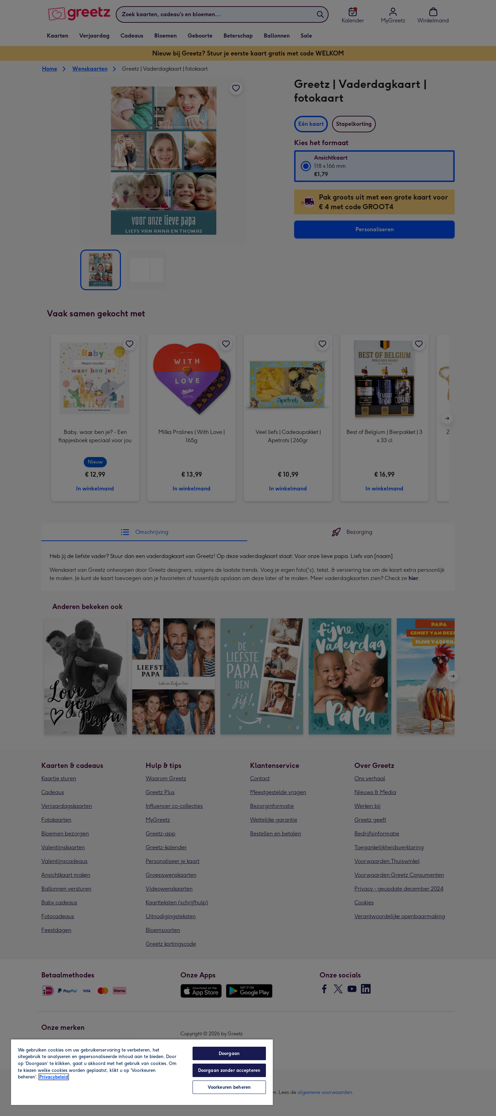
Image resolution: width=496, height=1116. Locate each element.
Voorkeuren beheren (229, 1087)
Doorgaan (229, 1053)
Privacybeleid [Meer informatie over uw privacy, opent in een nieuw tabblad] (53, 1076)
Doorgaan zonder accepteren (229, 1070)
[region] (142, 1072)
